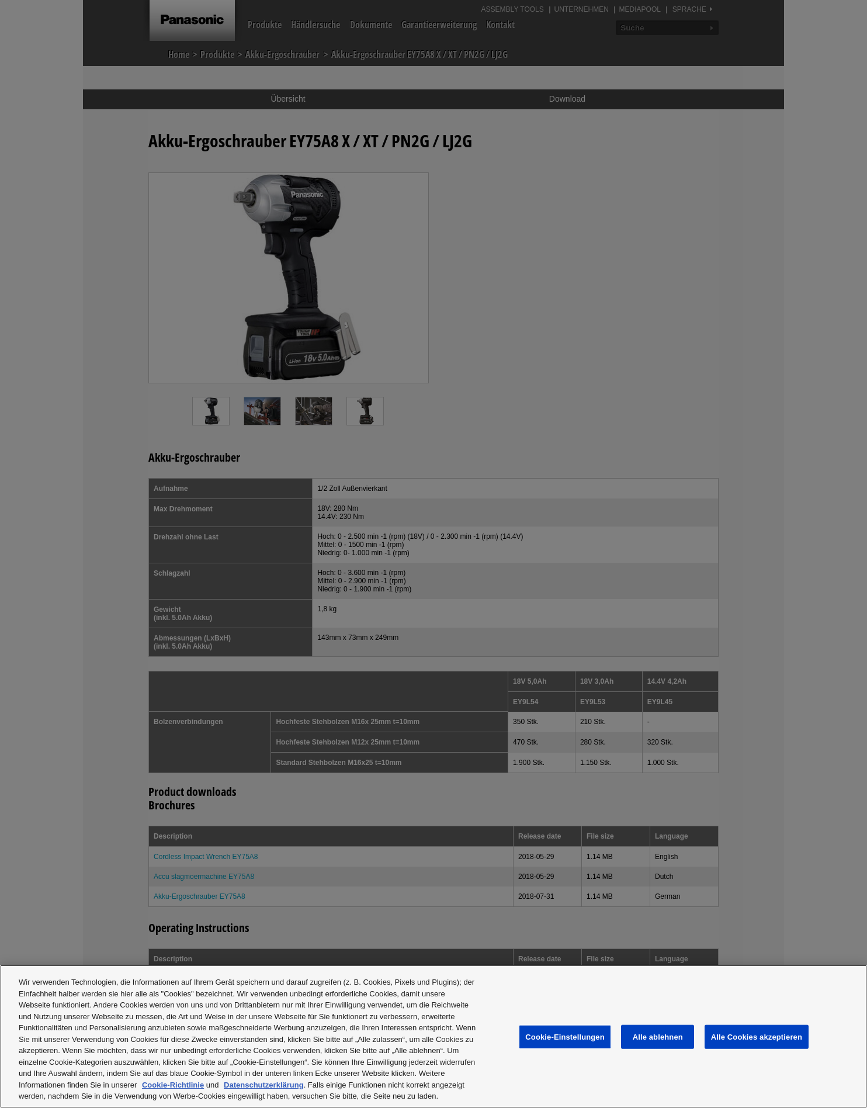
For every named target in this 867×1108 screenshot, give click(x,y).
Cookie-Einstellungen (565, 1036)
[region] (433, 1036)
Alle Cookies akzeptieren (756, 1036)
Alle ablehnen (658, 1036)
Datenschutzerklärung (264, 1085)
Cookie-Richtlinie (173, 1085)
